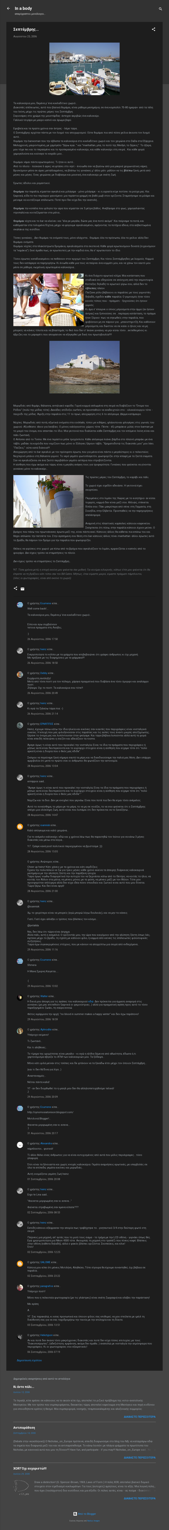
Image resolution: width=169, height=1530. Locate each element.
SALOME (45, 1262)
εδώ (90, 1001)
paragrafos (46, 1286)
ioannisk (45, 825)
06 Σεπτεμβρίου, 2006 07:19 (43, 1352)
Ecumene (45, 603)
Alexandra (46, 1143)
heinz (43, 649)
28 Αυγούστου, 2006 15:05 (42, 851)
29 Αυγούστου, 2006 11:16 (42, 949)
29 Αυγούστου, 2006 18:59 (42, 1019)
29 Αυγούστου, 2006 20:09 (42, 1096)
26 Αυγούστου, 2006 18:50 (42, 663)
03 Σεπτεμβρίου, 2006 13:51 (43, 1325)
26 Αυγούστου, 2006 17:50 (42, 639)
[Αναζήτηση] (160, 9)
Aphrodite (46, 1029)
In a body (23, 8)
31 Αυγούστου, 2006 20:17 (42, 1133)
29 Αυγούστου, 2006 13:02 (42, 986)
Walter (44, 996)
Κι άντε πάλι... (23, 1387)
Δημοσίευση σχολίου (29, 1360)
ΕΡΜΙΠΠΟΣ (46, 723)
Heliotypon (46, 1335)
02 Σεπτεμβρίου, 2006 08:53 (43, 1212)
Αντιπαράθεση (24, 1427)
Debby (43, 673)
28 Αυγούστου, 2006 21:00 (42, 891)
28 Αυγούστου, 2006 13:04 (42, 766)
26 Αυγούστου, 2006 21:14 (42, 713)
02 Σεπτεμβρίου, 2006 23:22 (43, 1275)
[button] (153, 30)
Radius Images (93, 1521)
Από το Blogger (84, 1513)
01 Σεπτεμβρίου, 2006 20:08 (43, 1179)
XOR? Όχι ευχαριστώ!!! (30, 1468)
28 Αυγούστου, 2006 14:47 (42, 815)
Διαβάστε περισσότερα (140, 1416)
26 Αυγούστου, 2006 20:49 (42, 693)
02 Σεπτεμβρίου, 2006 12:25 (43, 1252)
